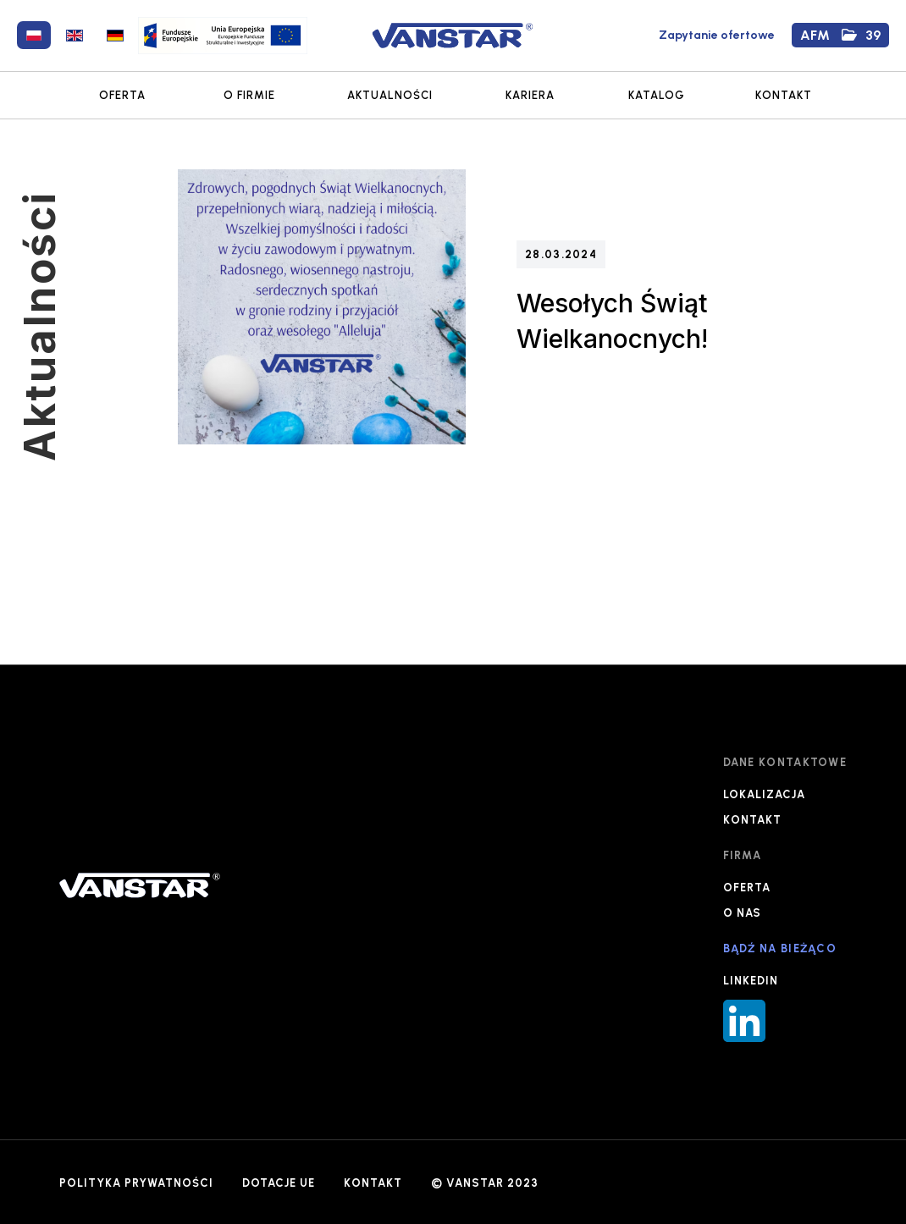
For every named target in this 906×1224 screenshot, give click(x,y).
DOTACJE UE (278, 1183)
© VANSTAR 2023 (485, 1183)
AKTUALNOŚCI (390, 95)
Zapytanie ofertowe (717, 35)
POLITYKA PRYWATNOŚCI (136, 1183)
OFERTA (122, 95)
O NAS (742, 913)
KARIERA (530, 95)
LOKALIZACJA (764, 794)
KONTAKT (783, 95)
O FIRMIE (249, 95)
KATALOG (656, 95)
